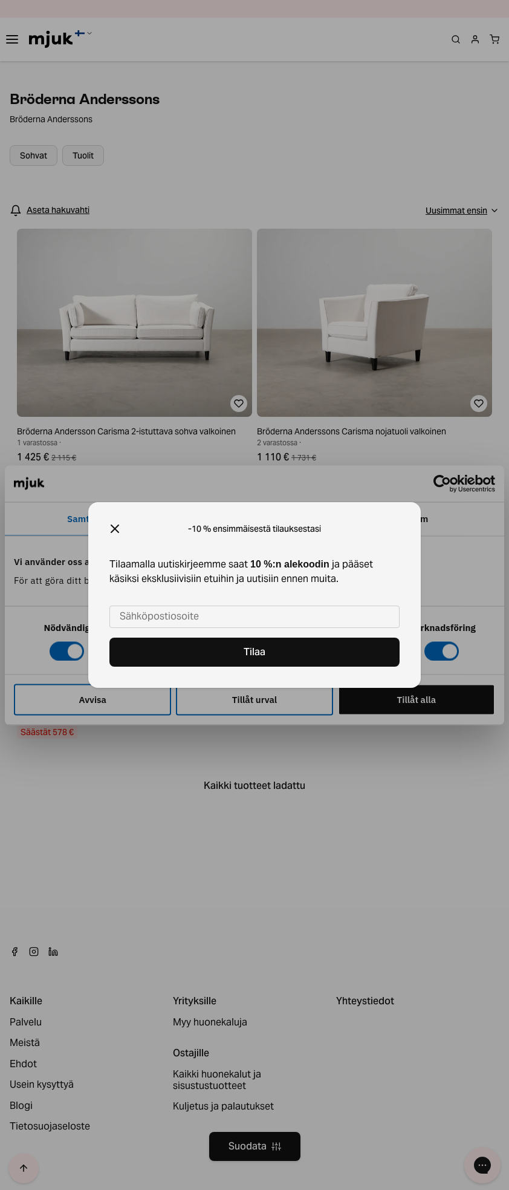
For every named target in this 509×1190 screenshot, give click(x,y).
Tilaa (254, 652)
